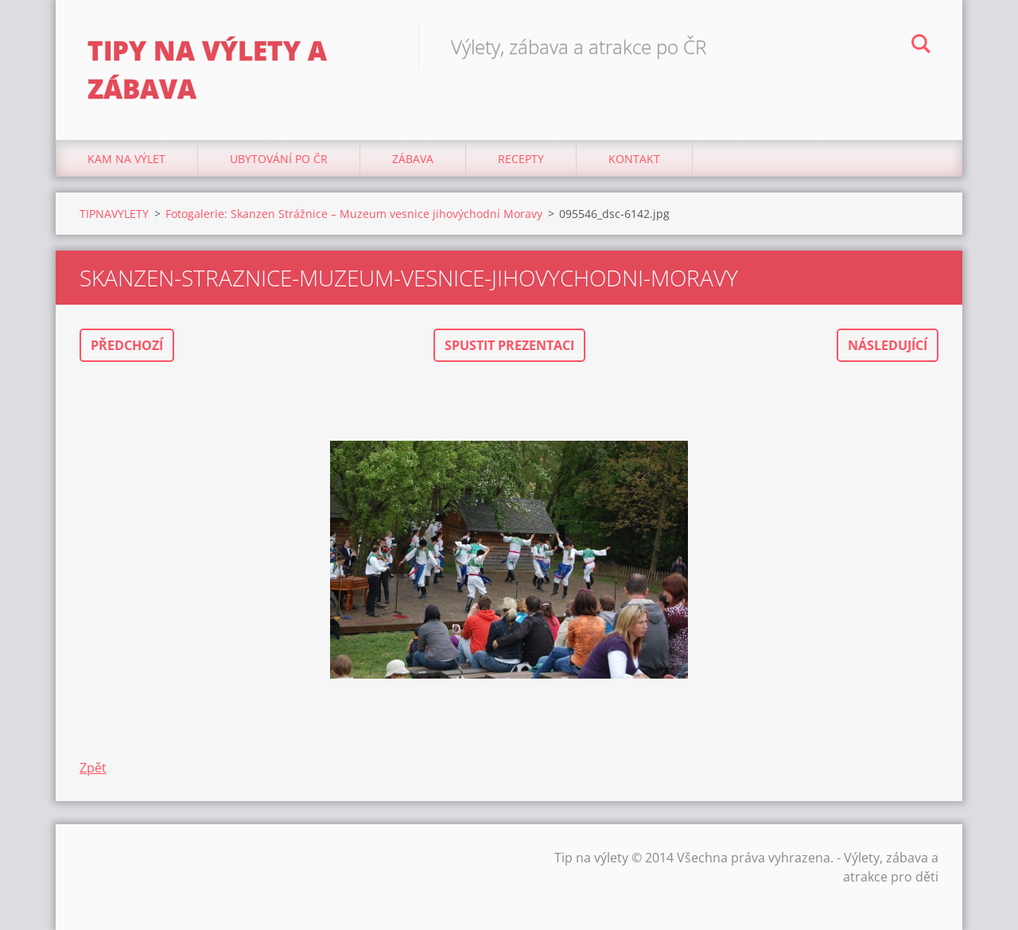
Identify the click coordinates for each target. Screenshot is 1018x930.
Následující (887, 345)
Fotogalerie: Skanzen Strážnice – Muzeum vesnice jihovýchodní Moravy (353, 213)
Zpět (93, 767)
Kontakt (634, 158)
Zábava (412, 158)
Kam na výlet (126, 158)
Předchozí (127, 345)
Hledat (921, 46)
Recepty (521, 158)
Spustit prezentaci (509, 345)
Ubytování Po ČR (279, 158)
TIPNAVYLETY (114, 213)
